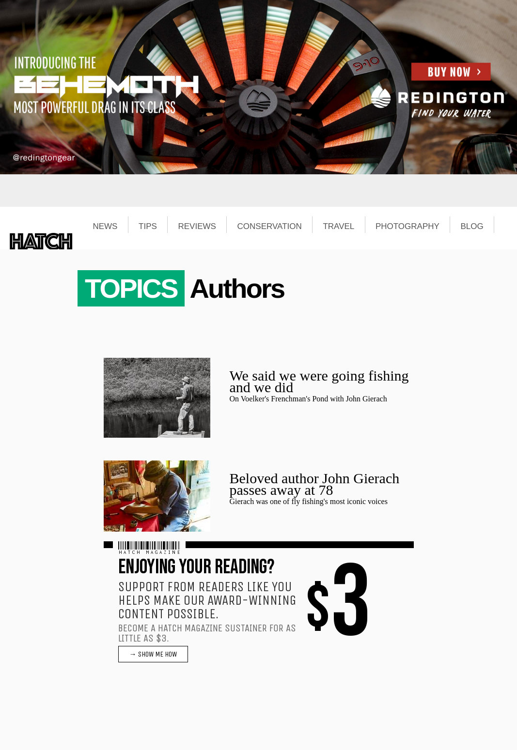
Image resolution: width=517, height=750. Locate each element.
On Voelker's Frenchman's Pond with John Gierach (308, 399)
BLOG (472, 226)
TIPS (148, 226)
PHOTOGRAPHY (407, 226)
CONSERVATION (269, 226)
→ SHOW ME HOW (153, 654)
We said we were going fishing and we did (319, 381)
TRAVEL (338, 226)
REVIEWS (197, 226)
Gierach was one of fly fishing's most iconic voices (309, 501)
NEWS (105, 226)
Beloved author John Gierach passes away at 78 (315, 484)
